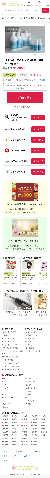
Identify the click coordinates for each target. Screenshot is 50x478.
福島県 (5, 435)
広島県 (34, 425)
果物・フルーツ (8, 397)
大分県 (43, 425)
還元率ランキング (32, 335)
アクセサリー (31, 401)
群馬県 (5, 444)
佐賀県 (43, 416)
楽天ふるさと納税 (9, 332)
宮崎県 (43, 429)
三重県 (24, 425)
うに (4, 391)
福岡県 (34, 444)
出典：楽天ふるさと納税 (40, 54)
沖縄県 (43, 435)
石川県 (14, 435)
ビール (5, 401)
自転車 (28, 391)
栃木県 (5, 441)
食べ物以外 (30, 348)
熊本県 (43, 422)
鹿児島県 (44, 432)
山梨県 (14, 441)
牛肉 (4, 378)
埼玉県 (14, 416)
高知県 (34, 441)
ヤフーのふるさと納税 (11, 363)
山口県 (34, 429)
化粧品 (28, 397)
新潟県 (14, 429)
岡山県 (34, 422)
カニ (4, 385)
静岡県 (24, 419)
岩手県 (5, 422)
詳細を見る (11, 29)
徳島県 (34, 432)
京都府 (24, 432)
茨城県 (5, 438)
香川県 (34, 435)
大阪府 (24, 435)
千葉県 (14, 419)
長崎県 (43, 419)
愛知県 (24, 422)
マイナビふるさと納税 (11, 366)
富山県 (14, 432)
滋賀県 (24, 429)
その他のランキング (33, 351)
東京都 (14, 422)
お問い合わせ (28, 456)
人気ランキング (31, 332)
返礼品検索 (29, 18)
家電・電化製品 (31, 388)
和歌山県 (25, 444)
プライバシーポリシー (11, 456)
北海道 (5, 416)
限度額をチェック (29, 3)
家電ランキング (31, 338)
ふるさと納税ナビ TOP (10, 18)
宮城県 (5, 425)
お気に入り (39, 3)
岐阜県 (24, 416)
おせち (5, 407)
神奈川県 (15, 425)
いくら (5, 381)
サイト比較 (8, 329)
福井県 (14, 438)
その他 (41, 18)
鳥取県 (34, 416)
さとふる (6, 341)
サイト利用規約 (34, 451)
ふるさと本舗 (8, 360)
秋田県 (5, 429)
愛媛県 (34, 438)
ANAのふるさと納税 (10, 348)
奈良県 (24, 441)
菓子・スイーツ (8, 404)
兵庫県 (24, 438)
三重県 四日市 (10, 75)
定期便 (28, 378)
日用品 (28, 394)
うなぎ (5, 388)
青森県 (5, 419)
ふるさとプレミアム (10, 345)
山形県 (5, 432)
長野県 (14, 444)
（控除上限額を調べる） (18, 88)
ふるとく (6, 461)
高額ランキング (31, 341)
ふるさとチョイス (9, 338)
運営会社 (6, 451)
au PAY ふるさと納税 (10, 357)
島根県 (34, 419)
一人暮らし (30, 345)
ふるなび (6, 335)
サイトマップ (18, 451)
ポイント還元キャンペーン (12, 369)
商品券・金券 (31, 381)
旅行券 (28, 385)
